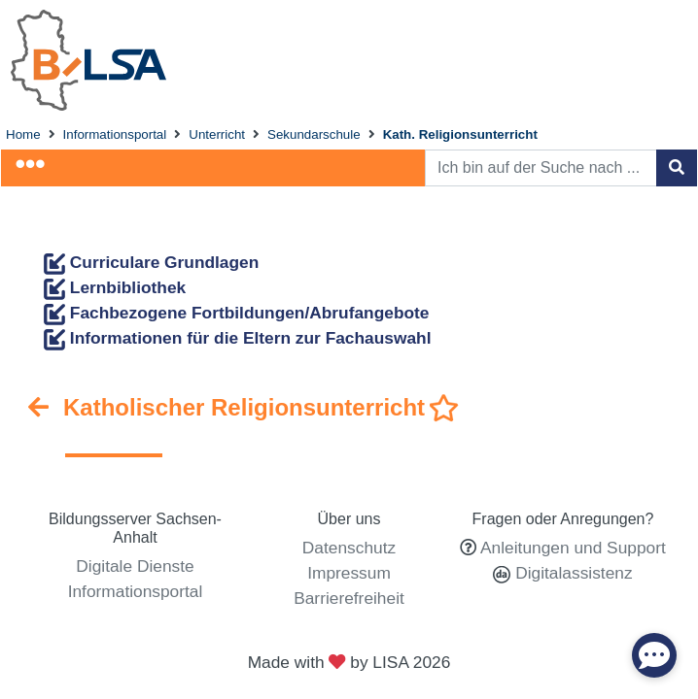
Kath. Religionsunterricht (460, 134)
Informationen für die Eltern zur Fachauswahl (237, 338)
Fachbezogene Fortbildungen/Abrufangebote (236, 312)
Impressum (349, 572)
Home (23, 134)
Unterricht (217, 134)
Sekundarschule (314, 134)
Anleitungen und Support (573, 547)
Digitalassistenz (571, 572)
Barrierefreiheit (349, 598)
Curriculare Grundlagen (151, 262)
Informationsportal (115, 134)
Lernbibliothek (115, 287)
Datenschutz (349, 547)
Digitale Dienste (134, 566)
